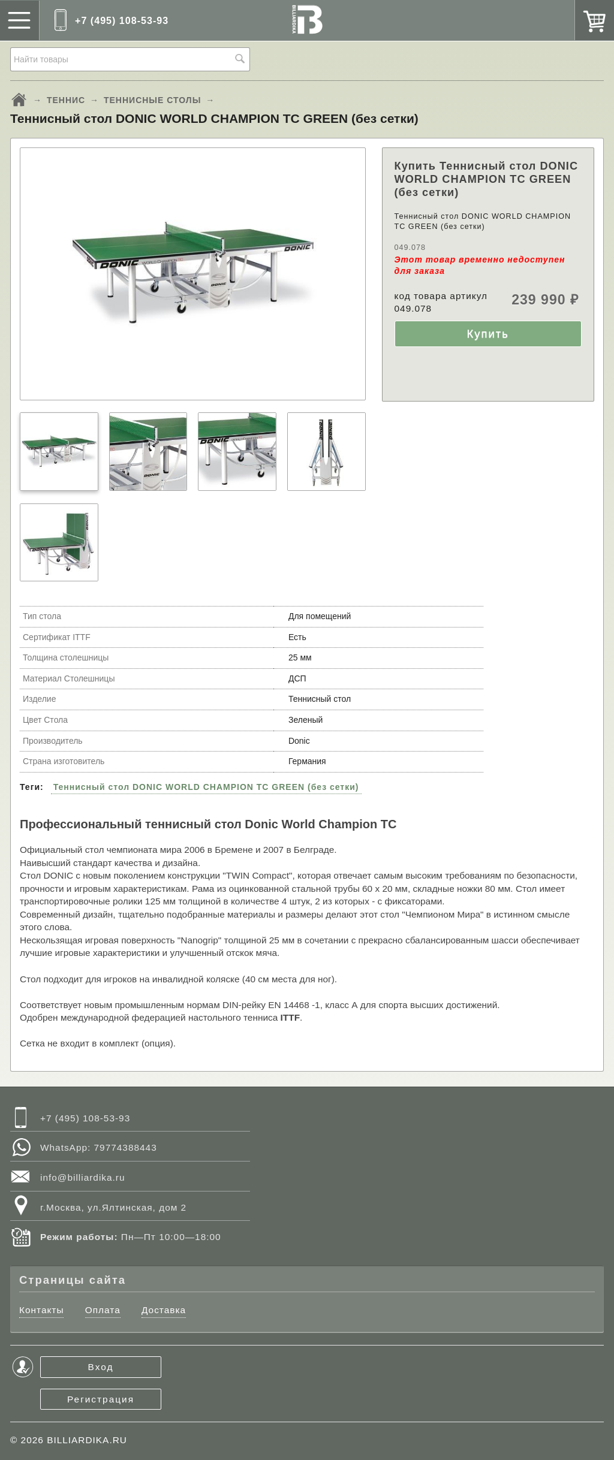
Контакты (41, 1310)
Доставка (164, 1310)
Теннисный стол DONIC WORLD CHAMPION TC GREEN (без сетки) (206, 787)
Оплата (103, 1310)
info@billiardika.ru (82, 1177)
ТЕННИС (66, 100)
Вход (101, 1367)
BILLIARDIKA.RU (87, 1440)
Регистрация (100, 1399)
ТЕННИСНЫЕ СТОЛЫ (152, 100)
